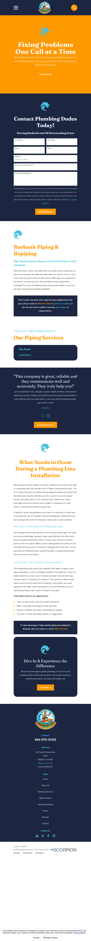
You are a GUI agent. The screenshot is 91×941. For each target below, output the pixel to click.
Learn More (26, 355)
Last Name (51, 140)
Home (45, 819)
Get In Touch (45, 74)
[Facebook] (48, 875)
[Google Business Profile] (37, 875)
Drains (45, 851)
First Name (19, 140)
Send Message (45, 211)
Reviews (45, 857)
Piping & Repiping (45, 844)
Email (49, 148)
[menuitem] (17, 892)
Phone (17, 148)
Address (18, 157)
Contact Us (45, 727)
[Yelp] (42, 875)
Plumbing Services (45, 832)
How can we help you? (23, 173)
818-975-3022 (45, 779)
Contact (45, 864)
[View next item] (48, 416)
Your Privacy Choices (43, 890)
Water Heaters (45, 838)
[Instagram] (53, 875)
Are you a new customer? (24, 165)
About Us (45, 825)
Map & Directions (45, 803)
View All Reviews (45, 425)
